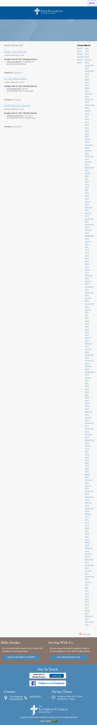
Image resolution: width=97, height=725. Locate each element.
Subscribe (86, 634)
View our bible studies (21, 657)
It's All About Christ (15, 78)
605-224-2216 (35, 696)
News (79, 51)
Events (80, 48)
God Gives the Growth (17, 105)
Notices (80, 54)
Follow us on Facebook (52, 683)
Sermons (17, 72)
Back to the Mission (15, 51)
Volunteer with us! (68, 657)
